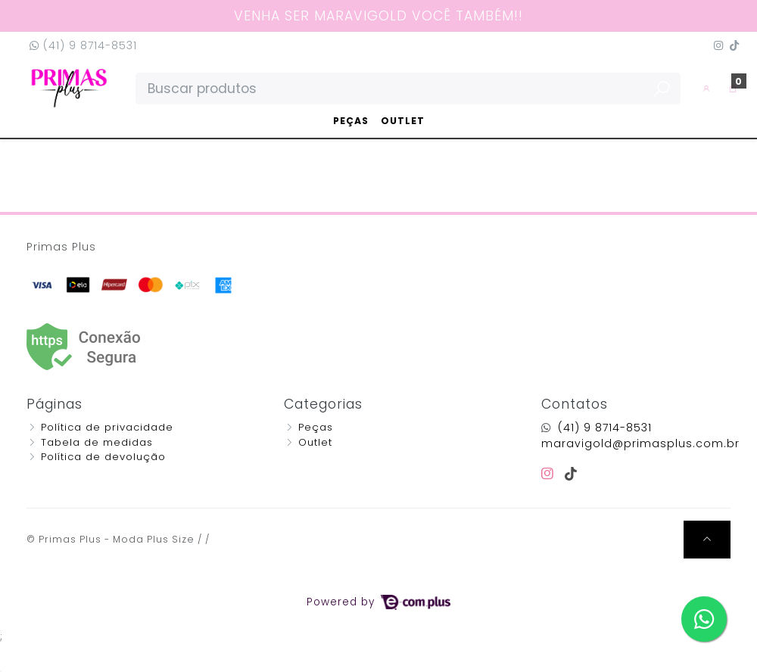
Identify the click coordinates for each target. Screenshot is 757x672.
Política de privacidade (107, 427)
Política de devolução (103, 457)
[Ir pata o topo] (707, 539)
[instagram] (550, 474)
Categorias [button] (323, 404)
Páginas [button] (54, 404)
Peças (351, 120)
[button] (706, 88)
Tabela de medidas (97, 442)
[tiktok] (571, 474)
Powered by (378, 602)
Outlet (403, 120)
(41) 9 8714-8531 (83, 45)
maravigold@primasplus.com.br (640, 443)
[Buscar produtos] (408, 88)
